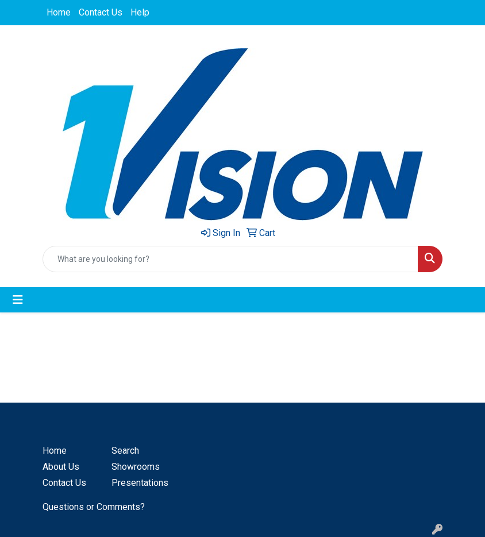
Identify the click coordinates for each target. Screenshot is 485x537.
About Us (61, 466)
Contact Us (100, 12)
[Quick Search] (230, 259)
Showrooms (135, 466)
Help (139, 12)
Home (59, 12)
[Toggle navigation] (18, 300)
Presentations (139, 482)
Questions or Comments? (94, 506)
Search (125, 450)
